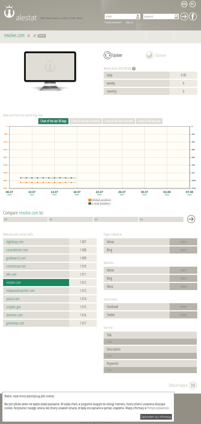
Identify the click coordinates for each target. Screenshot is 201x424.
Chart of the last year (149, 121)
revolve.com (13, 282)
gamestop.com (15, 323)
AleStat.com (50, 12)
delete (41, 35)
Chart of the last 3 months (85, 121)
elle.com (11, 274)
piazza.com (12, 299)
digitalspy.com (14, 242)
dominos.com (14, 315)
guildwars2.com (16, 258)
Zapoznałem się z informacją (156, 417)
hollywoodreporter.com (20, 290)
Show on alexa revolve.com (29, 36)
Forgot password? (113, 22)
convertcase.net (16, 266)
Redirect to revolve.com (35, 36)
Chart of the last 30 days (53, 121)
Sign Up (129, 22)
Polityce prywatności (158, 408)
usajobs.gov (13, 307)
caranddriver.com (17, 250)
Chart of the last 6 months (119, 121)
